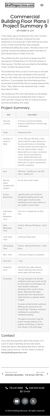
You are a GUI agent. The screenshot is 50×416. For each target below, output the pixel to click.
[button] (41, 5)
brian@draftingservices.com (14, 352)
